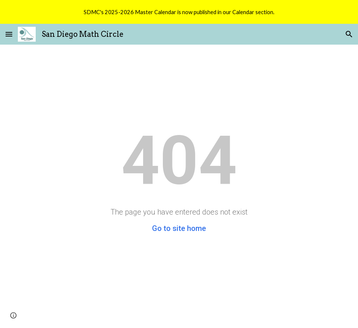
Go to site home (179, 228)
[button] (9, 34)
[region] (179, 12)
